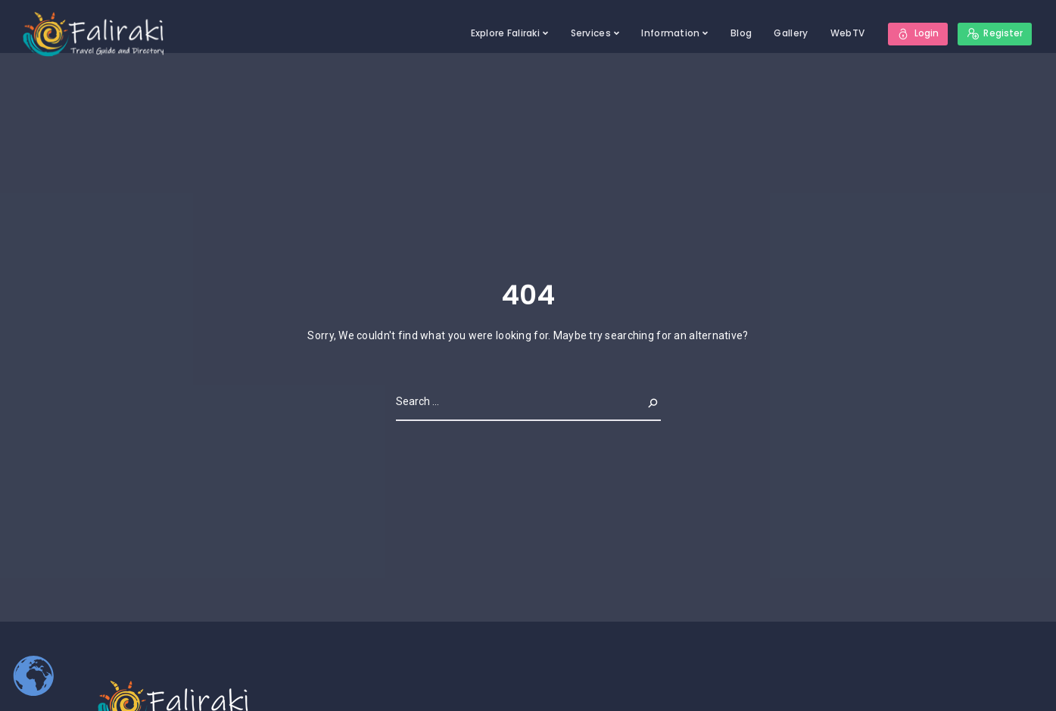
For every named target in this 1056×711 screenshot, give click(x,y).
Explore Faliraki (504, 33)
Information (670, 33)
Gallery (791, 33)
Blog (741, 33)
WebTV (847, 33)
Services (590, 33)
